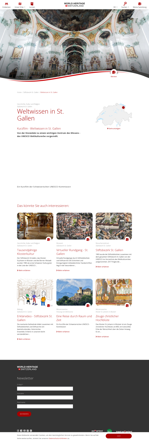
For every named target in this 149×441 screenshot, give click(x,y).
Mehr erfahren (23, 270)
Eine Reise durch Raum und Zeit (74, 318)
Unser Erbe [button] (19, 5)
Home (19, 92)
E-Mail (20, 384)
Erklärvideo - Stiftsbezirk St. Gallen (34, 318)
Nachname (21, 402)
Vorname (20, 393)
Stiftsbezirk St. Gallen (31, 92)
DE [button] (115, 7)
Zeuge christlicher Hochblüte (107, 318)
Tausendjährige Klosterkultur (27, 252)
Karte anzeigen (113, 128)
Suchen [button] (124, 5)
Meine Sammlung (140, 5)
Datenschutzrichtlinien (58, 438)
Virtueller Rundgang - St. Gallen (72, 252)
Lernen (32, 5)
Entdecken (6, 5)
